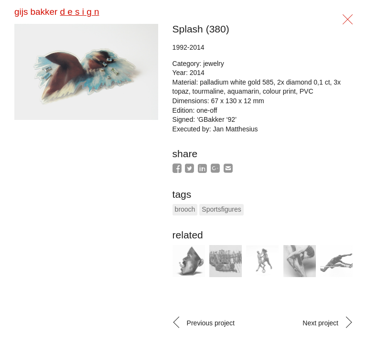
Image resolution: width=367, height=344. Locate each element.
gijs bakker (56, 12)
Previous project (211, 323)
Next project (320, 323)
